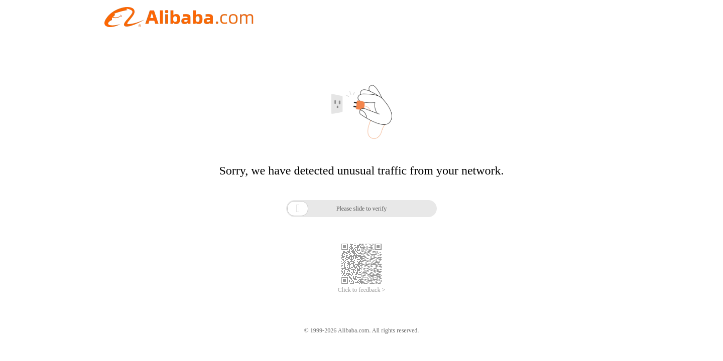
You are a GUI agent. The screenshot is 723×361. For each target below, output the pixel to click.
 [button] (298, 208)
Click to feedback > (361, 289)
